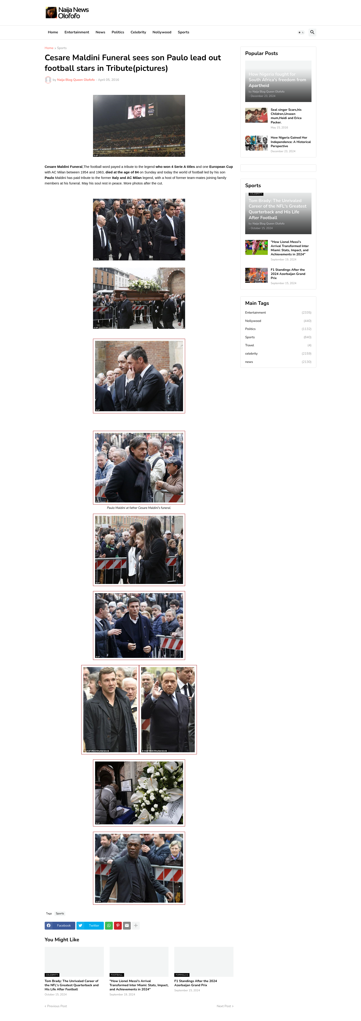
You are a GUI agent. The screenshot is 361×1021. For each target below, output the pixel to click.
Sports (183, 32)
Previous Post (57, 1006)
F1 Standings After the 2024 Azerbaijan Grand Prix (195, 983)
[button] (301, 32)
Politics (118, 32)
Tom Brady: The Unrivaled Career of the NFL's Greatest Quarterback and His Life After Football (72, 985)
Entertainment (76, 32)
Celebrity (138, 32)
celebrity (278, 353)
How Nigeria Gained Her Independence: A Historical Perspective (291, 142)
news (278, 362)
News (100, 32)
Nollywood (162, 32)
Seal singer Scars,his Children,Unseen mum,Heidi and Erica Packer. (286, 116)
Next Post (224, 1006)
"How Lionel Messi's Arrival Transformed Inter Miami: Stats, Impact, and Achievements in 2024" (139, 985)
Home (53, 32)
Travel (278, 345)
